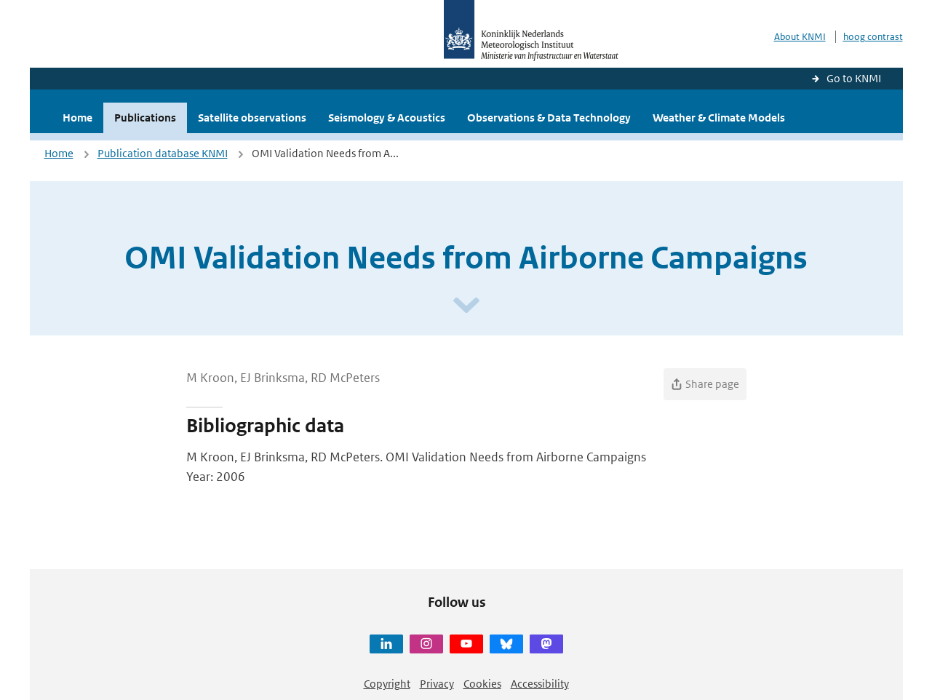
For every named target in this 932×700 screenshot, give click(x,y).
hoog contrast (873, 37)
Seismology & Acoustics (386, 117)
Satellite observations (252, 117)
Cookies (482, 684)
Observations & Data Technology (549, 117)
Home (77, 117)
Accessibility (540, 684)
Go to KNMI (854, 78)
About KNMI (800, 37)
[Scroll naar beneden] (466, 306)
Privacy (437, 684)
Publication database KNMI (162, 153)
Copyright (387, 684)
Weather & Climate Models (719, 117)
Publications (145, 117)
